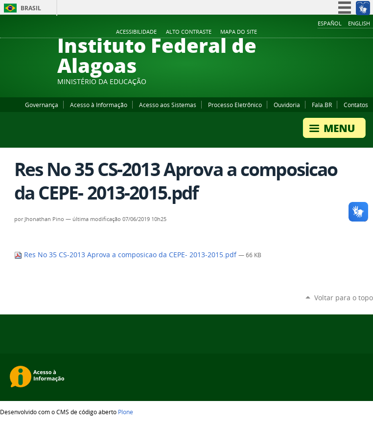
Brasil (31, 8)
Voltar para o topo (343, 297)
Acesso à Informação (98, 105)
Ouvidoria (287, 105)
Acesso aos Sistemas (167, 105)
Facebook (319, 32)
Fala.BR (322, 105)
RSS (368, 32)
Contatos (356, 105)
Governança (41, 105)
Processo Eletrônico (235, 105)
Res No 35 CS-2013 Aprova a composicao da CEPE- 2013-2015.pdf (126, 254)
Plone (125, 412)
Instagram (344, 32)
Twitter (356, 32)
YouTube (331, 32)
